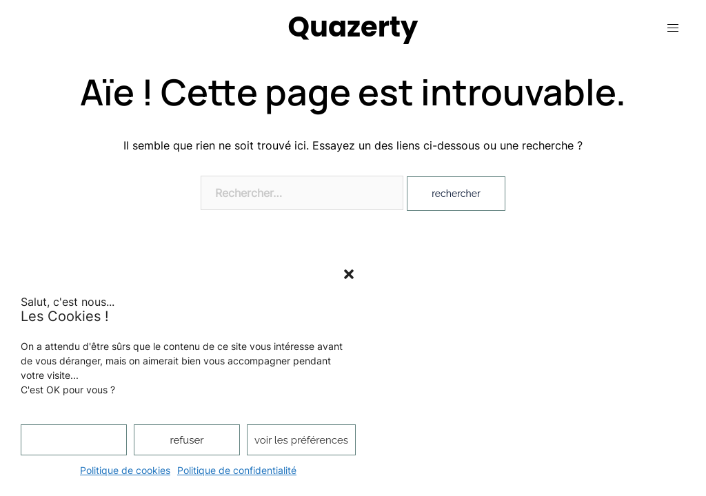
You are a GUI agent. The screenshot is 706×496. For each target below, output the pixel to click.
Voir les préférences (301, 440)
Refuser (187, 440)
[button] (349, 274)
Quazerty (353, 27)
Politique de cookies (125, 470)
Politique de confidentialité (236, 470)
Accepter (73, 440)
